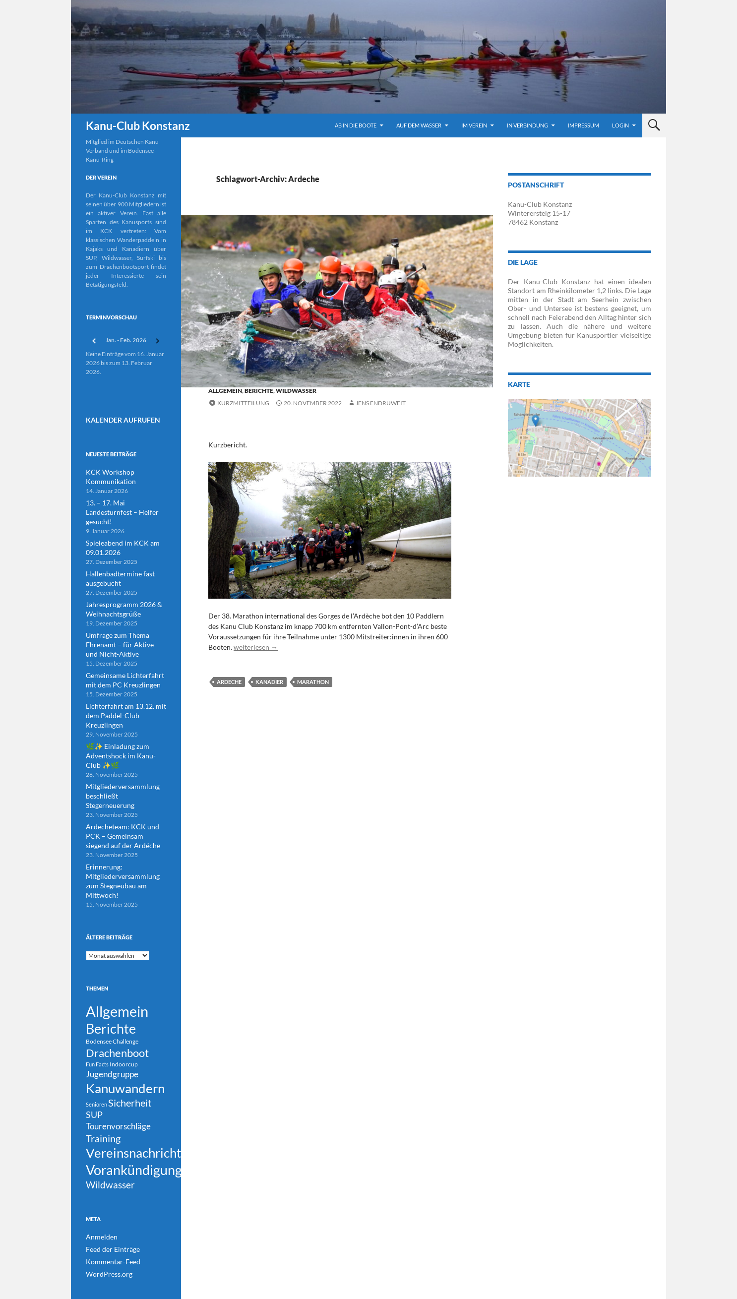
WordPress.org (105, 1246)
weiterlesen (256, 647)
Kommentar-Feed (109, 1234)
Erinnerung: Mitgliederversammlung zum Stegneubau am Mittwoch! (123, 832)
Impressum (583, 125)
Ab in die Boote (355, 125)
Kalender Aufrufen (114, 418)
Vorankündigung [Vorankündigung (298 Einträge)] (134, 1140)
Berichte (259, 390)
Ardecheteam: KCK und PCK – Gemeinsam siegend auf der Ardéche (125, 793)
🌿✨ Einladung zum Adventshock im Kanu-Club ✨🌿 (125, 725)
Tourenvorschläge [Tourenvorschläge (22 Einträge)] (118, 1090)
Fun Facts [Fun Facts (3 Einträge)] (97, 1018)
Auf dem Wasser (418, 125)
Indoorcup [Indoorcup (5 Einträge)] (124, 1018)
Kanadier (269, 682)
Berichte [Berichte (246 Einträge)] (111, 979)
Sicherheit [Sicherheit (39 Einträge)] (129, 1062)
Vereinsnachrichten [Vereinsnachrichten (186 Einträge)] (140, 1120)
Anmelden (99, 1211)
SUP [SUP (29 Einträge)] (94, 1076)
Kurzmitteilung (243, 403)
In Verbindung (527, 125)
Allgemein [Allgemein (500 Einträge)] (117, 958)
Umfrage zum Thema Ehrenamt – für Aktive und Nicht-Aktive (120, 626)
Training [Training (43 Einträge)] (103, 1104)
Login (620, 125)
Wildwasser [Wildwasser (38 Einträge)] (110, 1158)
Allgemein (225, 390)
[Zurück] (94, 341)
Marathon (313, 682)
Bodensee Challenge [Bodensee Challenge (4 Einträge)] (112, 993)
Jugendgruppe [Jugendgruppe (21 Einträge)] (112, 1029)
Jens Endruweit (381, 403)
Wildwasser (296, 390)
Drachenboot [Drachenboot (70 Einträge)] (117, 1005)
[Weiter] (158, 341)
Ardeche (229, 682)
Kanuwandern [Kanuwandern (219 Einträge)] (125, 1045)
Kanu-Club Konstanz (138, 125)
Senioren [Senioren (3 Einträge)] (96, 1064)
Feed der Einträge (108, 1223)
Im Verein (474, 125)
